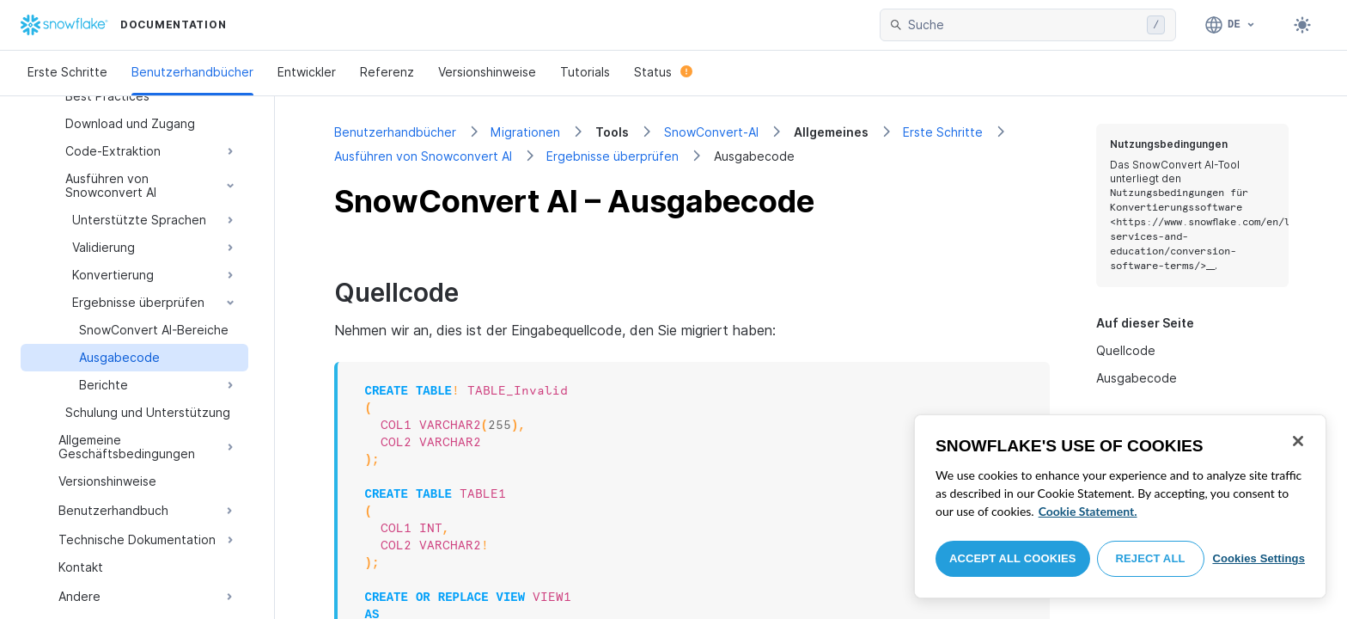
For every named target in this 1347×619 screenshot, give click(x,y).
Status (663, 71)
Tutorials (585, 71)
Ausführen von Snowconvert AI (423, 156)
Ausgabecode (1136, 378)
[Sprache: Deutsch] (1231, 25)
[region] (1120, 506)
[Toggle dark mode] (1302, 25)
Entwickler (306, 71)
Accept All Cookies (1012, 558)
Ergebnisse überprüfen (612, 156)
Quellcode (1125, 350)
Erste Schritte (67, 71)
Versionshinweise (487, 71)
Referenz (387, 71)
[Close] (1298, 441)
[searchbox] (1024, 24)
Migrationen (525, 132)
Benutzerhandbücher (192, 71)
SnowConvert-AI (711, 132)
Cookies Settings (1258, 558)
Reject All (1150, 558)
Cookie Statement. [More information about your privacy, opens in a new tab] (1088, 511)
